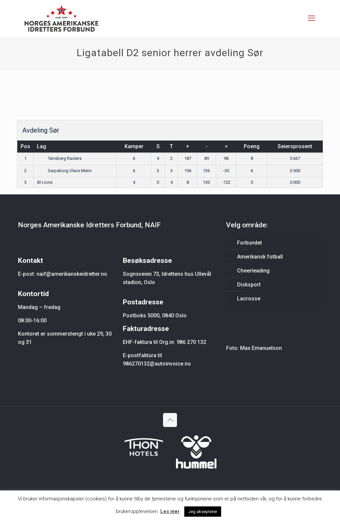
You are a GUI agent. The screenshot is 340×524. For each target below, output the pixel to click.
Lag (41, 146)
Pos (25, 146)
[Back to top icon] (170, 420)
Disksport (249, 284)
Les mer (170, 511)
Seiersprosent (295, 146)
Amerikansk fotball (260, 257)
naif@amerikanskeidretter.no (72, 274)
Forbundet (249, 243)
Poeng (252, 146)
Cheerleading (253, 270)
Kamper (134, 146)
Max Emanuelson (261, 348)
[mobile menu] (311, 18)
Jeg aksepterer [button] (202, 511)
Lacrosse (248, 298)
